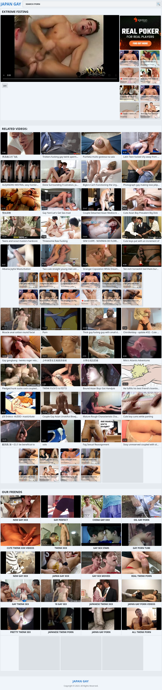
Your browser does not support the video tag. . (60, 48)
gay (5, 85)
